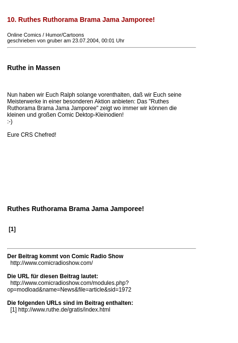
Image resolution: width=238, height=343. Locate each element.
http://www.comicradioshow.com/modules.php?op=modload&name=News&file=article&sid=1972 (69, 286)
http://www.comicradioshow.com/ (51, 263)
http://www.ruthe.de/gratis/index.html (64, 309)
